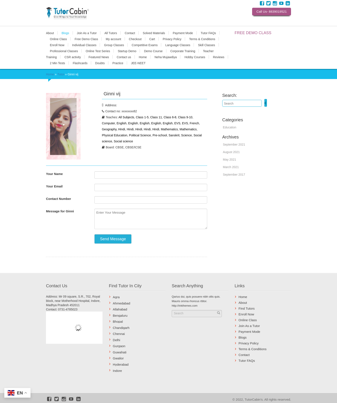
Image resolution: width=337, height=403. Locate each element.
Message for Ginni (60, 211)
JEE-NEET (138, 63)
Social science (123, 141)
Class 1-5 (142, 117)
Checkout (135, 39)
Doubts (100, 63)
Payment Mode (183, 33)
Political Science (140, 135)
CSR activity (72, 57)
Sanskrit (173, 135)
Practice (117, 63)
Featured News (99, 57)
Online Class (58, 39)
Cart (152, 39)
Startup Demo (127, 51)
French (194, 123)
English (121, 123)
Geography (109, 129)
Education (229, 127)
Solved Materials (154, 33)
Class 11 (156, 117)
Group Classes (114, 45)
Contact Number (58, 199)
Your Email (54, 186)
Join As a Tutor (87, 33)
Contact (130, 33)
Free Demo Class (86, 39)
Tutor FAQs (208, 33)
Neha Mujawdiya (166, 57)
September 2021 (234, 144)
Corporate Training (182, 51)
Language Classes (177, 45)
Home (143, 57)
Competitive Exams (145, 45)
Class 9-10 (185, 117)
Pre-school (160, 135)
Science (186, 135)
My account (113, 39)
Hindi (121, 129)
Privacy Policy (172, 39)
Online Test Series (98, 51)
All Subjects (126, 117)
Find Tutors (247, 308)
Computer (108, 123)
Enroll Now (57, 45)
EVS (177, 123)
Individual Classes (84, 45)
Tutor (60, 74)
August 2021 (231, 152)
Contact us (124, 57)
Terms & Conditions (202, 39)
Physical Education (114, 135)
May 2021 (229, 159)
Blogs (65, 33)
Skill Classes (206, 45)
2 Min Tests (57, 63)
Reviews (218, 57)
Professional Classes (64, 51)
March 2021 (231, 167)
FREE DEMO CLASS (253, 33)
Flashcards (80, 63)
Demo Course (153, 51)
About (50, 33)
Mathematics (169, 129)
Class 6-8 (170, 117)
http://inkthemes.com (185, 305)
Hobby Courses (194, 57)
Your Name (54, 174)
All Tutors (110, 33)
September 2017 (234, 174)
